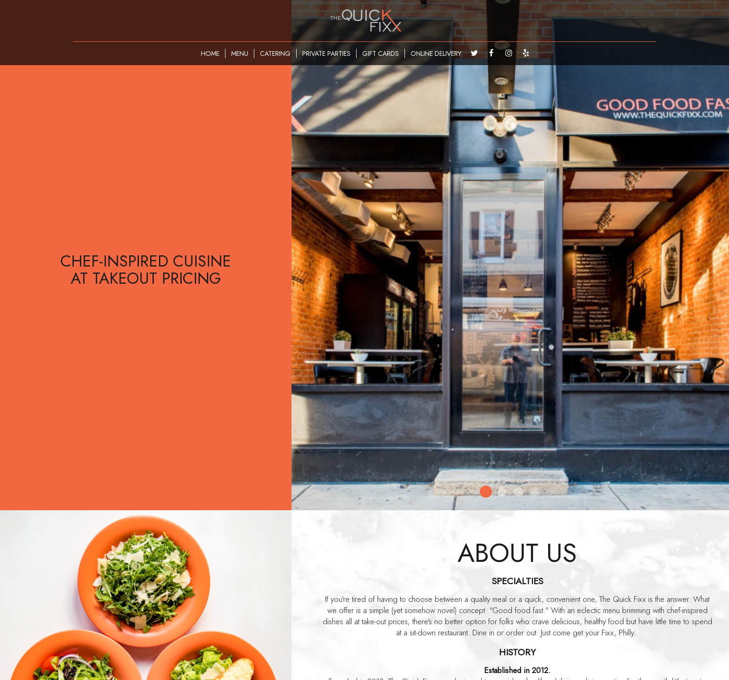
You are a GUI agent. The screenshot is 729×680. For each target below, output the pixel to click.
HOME (210, 53)
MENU (239, 53)
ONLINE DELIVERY (436, 53)
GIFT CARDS (380, 53)
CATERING (275, 53)
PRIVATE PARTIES (326, 53)
